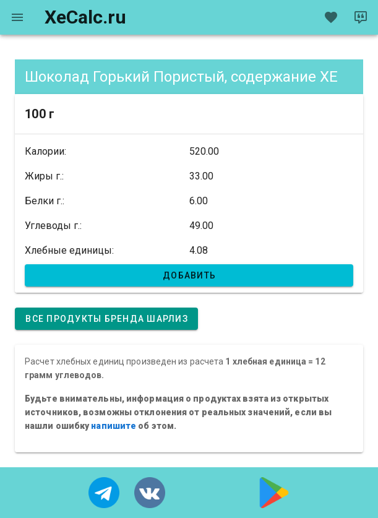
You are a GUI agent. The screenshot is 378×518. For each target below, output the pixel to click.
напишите (113, 426)
